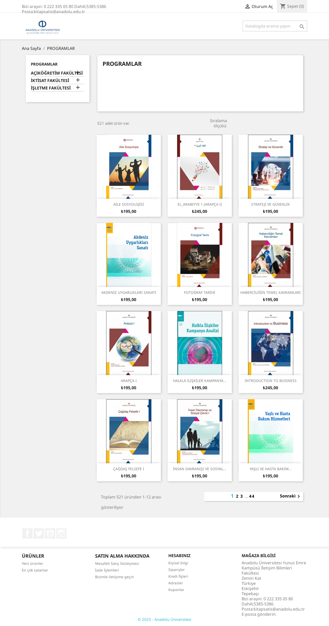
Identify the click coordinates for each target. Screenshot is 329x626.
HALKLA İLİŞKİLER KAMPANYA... (199, 380)
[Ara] (275, 26)
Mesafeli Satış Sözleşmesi (117, 563)
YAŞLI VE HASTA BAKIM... (271, 468)
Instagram (61, 533)
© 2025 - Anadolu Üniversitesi (164, 619)
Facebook (27, 533)
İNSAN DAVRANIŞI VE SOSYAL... (199, 468)
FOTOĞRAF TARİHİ (199, 292)
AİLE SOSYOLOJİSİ (128, 204)
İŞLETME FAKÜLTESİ (51, 88)
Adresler (175, 582)
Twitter (39, 533)
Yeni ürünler (32, 563)
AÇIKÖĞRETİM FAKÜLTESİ (57, 73)
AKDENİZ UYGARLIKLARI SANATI (128, 292)
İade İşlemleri (107, 570)
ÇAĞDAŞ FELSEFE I (128, 468)
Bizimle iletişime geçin (114, 576)
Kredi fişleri (178, 576)
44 (252, 496)
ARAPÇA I (129, 380)
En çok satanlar (35, 570)
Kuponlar (176, 589)
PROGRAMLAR (44, 64)
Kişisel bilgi (178, 562)
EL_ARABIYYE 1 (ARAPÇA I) (200, 204)
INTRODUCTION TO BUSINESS (271, 380)
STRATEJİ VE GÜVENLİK (270, 204)
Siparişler (176, 569)
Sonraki (291, 496)
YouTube (50, 533)
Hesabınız (179, 555)
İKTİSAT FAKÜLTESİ (50, 80)
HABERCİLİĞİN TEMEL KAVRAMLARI (270, 292)
